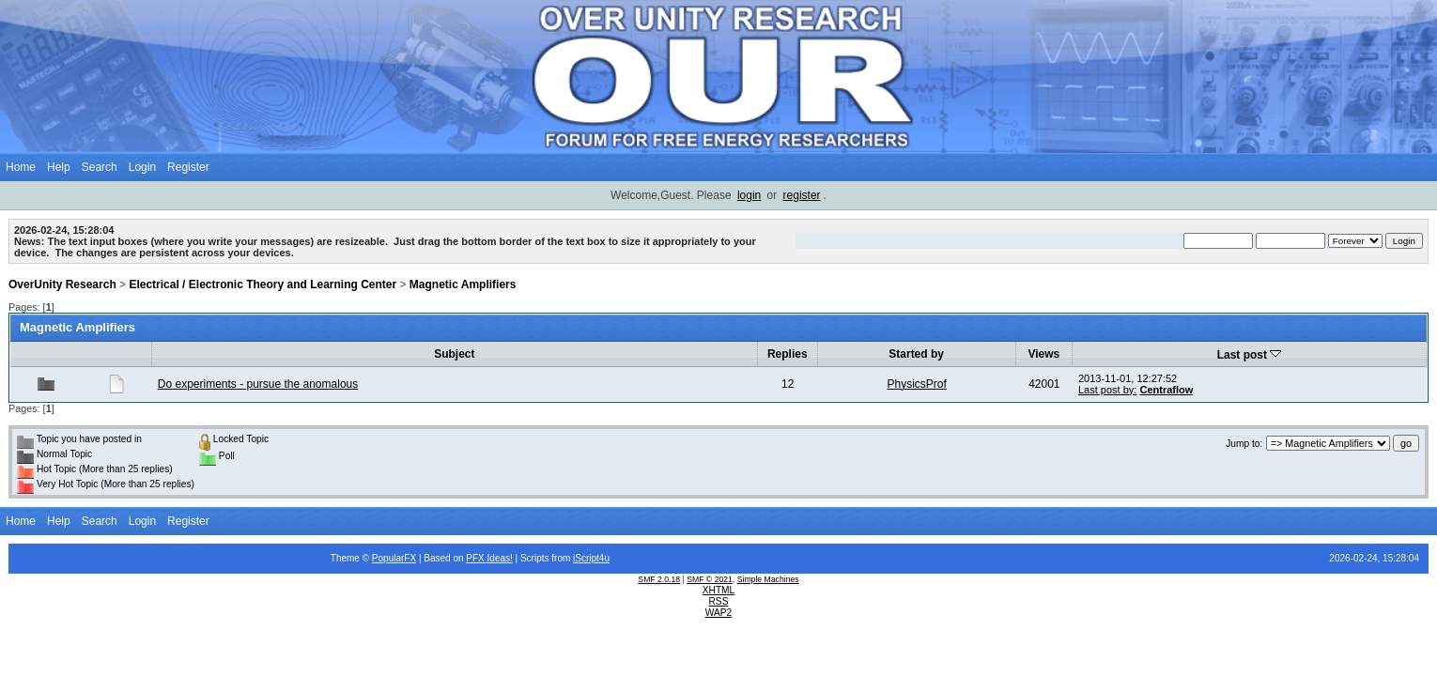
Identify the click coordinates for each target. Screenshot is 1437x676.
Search (99, 167)
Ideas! (500, 558)
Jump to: (1244, 443)
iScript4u (591, 558)
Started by (916, 354)
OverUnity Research (62, 284)
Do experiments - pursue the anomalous (258, 384)
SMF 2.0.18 (659, 579)
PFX (476, 558)
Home (21, 167)
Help (58, 167)
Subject (454, 354)
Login (142, 167)
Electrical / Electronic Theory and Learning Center (262, 284)
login (749, 195)
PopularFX (394, 558)
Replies (787, 354)
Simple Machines (768, 579)
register (802, 195)
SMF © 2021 (710, 579)
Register (188, 167)
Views (1043, 354)
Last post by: (1107, 389)
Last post (1249, 354)
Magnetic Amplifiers (463, 284)
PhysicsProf (916, 384)
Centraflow (1166, 389)
